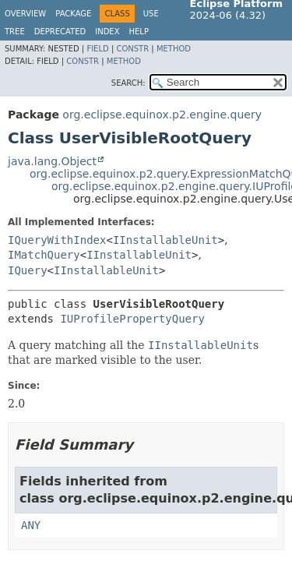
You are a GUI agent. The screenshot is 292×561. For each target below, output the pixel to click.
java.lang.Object (52, 161)
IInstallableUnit (165, 240)
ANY (30, 525)
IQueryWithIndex (57, 240)
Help (139, 31)
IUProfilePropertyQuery (132, 318)
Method (174, 48)
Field (97, 48)
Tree (15, 31)
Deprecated (60, 31)
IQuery (27, 270)
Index (107, 31)
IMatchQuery (44, 255)
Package (73, 13)
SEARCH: (128, 83)
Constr (132, 48)
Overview (25, 13)
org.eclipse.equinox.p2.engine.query (162, 114)
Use (151, 13)
